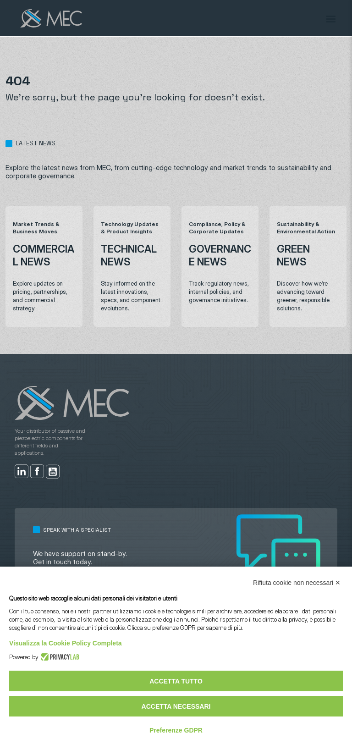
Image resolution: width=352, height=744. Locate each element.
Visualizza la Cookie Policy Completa (65, 643)
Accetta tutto (176, 681)
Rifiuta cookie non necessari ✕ (297, 582)
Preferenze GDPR (176, 730)
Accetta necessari (176, 706)
